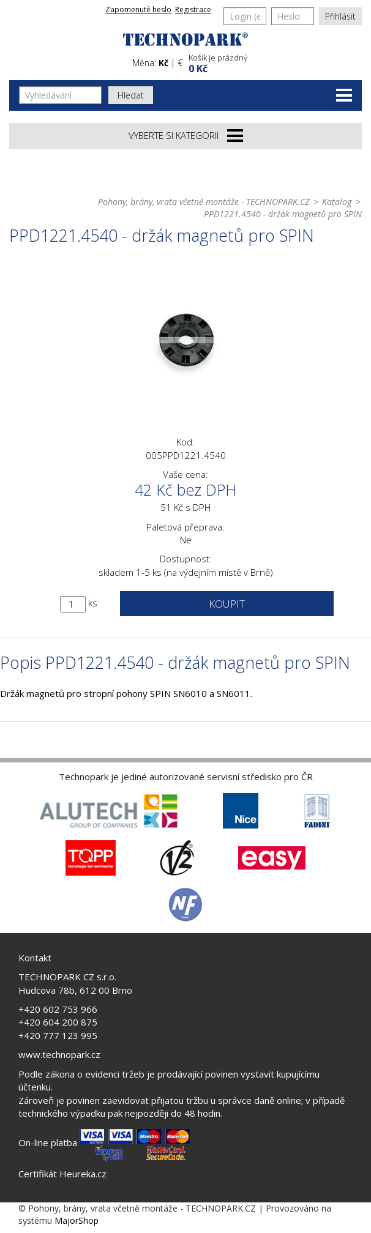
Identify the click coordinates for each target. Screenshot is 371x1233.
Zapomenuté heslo (138, 9)
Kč (163, 63)
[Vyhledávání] (60, 95)
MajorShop (76, 1220)
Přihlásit (340, 16)
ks (92, 603)
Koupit (227, 604)
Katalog (336, 201)
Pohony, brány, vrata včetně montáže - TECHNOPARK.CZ (203, 201)
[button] (274, 62)
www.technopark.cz (59, 1054)
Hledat (131, 95)
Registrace (193, 9)
